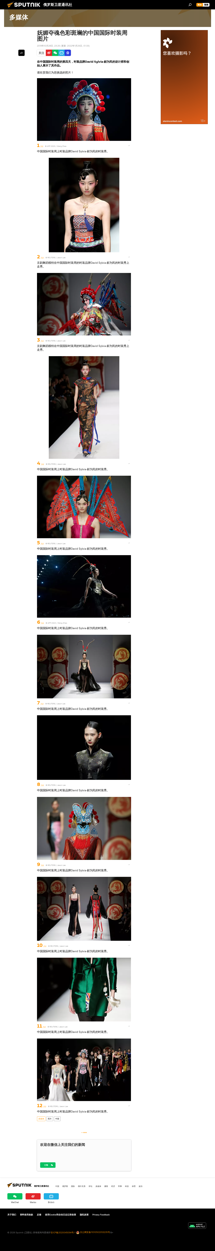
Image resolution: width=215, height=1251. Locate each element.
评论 (90, 1186)
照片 (50, 1119)
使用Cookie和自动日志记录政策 (60, 1214)
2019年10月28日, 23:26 (48, 45)
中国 (57, 1119)
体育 (134, 1186)
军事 (120, 1186)
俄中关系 (81, 1186)
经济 (113, 1186)
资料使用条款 (26, 1214)
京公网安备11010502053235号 (93, 1232)
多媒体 (41, 1119)
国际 (73, 1186)
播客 (106, 1186)
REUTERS (51, 257)
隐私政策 (84, 1214)
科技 (127, 1186)
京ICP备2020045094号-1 (63, 1232)
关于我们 (11, 1214)
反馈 (39, 1214)
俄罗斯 (65, 1186)
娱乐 (141, 1186)
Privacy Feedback (101, 1214)
